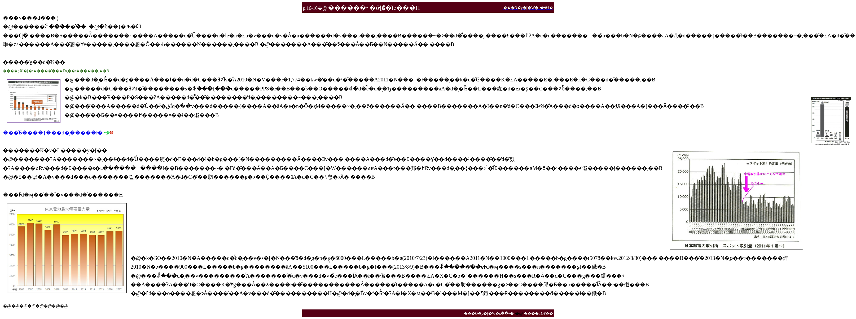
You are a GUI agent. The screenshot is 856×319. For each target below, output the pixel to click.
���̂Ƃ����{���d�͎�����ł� (58, 133)
